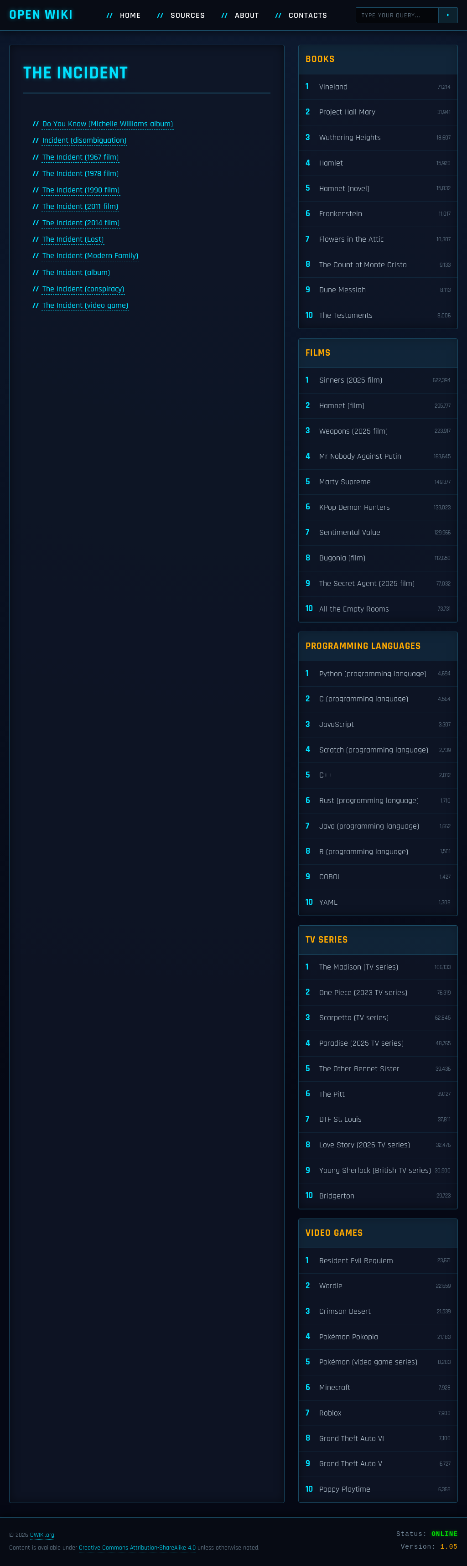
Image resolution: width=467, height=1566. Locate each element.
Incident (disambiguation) (84, 140)
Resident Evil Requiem (378, 1261)
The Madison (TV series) (378, 967)
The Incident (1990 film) (80, 190)
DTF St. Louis (378, 1120)
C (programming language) (378, 699)
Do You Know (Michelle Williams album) (107, 124)
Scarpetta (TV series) (378, 1018)
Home (130, 15)
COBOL (378, 877)
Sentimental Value (378, 533)
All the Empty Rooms (378, 609)
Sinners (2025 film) (378, 380)
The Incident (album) (76, 273)
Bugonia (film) (378, 558)
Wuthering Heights (378, 138)
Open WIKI (41, 14)
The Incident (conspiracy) (83, 289)
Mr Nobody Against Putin (378, 457)
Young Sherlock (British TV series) (378, 1171)
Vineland (378, 87)
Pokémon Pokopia (378, 1337)
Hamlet (378, 163)
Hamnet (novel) (378, 188)
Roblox (378, 1413)
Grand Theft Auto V (378, 1464)
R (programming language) (378, 852)
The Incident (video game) (85, 306)
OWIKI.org (42, 1535)
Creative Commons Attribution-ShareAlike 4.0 (137, 1548)
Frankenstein (378, 214)
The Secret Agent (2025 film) (378, 584)
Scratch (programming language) (378, 750)
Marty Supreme (378, 482)
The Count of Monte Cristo (378, 265)
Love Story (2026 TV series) (378, 1145)
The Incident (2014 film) (80, 223)
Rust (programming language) (378, 801)
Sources (188, 15)
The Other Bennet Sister (378, 1069)
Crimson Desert (378, 1312)
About (247, 15)
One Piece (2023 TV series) (378, 992)
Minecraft (378, 1388)
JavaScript (378, 725)
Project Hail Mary (378, 112)
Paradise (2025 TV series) (378, 1044)
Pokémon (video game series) (378, 1362)
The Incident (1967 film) (80, 157)
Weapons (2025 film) (378, 431)
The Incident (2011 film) (80, 207)
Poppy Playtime (378, 1490)
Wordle (378, 1286)
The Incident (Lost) (73, 239)
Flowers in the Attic (378, 240)
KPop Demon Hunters (378, 507)
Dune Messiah (378, 290)
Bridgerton (378, 1196)
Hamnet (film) (378, 406)
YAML (378, 903)
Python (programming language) (378, 674)
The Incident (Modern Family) (90, 256)
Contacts (308, 15)
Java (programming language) (378, 826)
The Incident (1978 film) (80, 174)
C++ (378, 775)
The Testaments (378, 316)
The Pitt (378, 1094)
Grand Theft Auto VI (378, 1438)
